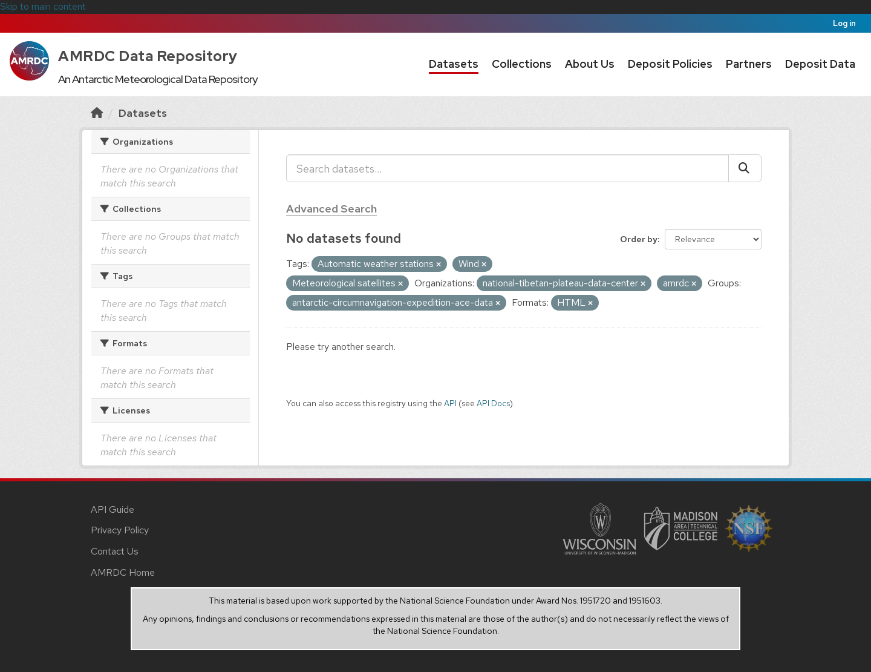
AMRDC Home (123, 572)
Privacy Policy (120, 530)
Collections (522, 64)
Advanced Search (331, 209)
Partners (749, 64)
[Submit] (745, 168)
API (450, 403)
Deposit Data (820, 64)
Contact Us (115, 551)
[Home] (97, 113)
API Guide (112, 509)
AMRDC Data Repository (148, 56)
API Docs (493, 403)
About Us (590, 64)
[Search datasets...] (507, 168)
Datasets (453, 64)
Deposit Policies (670, 64)
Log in (844, 23)
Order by (638, 239)
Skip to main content (43, 6)
